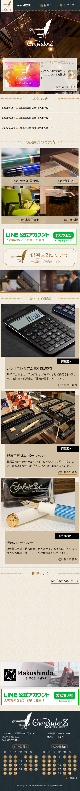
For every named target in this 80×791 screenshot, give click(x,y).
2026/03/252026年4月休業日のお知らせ (27, 127)
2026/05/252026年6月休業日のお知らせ (27, 108)
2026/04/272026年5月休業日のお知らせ (27, 118)
